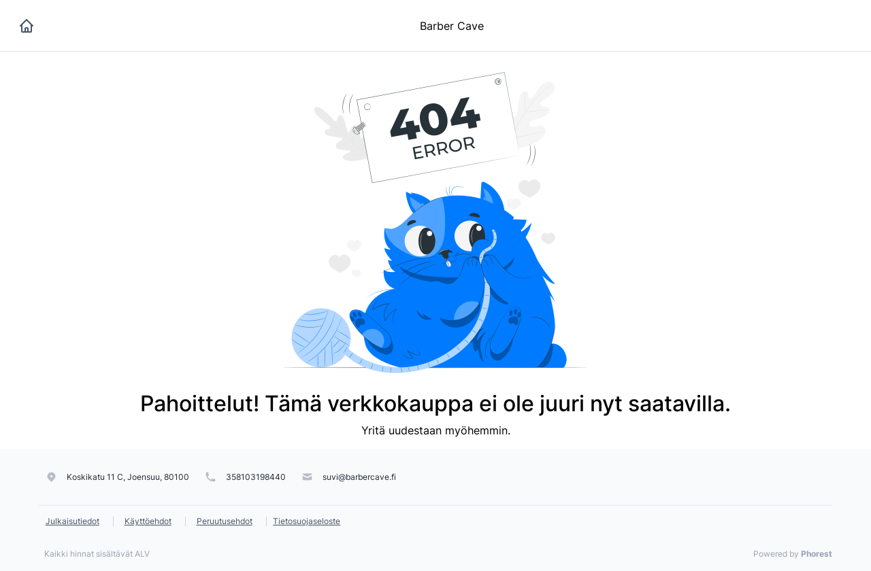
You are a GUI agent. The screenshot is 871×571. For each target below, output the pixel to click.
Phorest (816, 554)
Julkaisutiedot (72, 521)
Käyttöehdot (148, 521)
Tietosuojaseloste (306, 521)
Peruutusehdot (224, 521)
